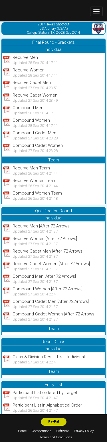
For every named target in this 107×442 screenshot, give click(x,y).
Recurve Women (29, 70)
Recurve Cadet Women (35, 95)
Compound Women (31, 120)
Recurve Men (25, 57)
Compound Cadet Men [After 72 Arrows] (51, 301)
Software (62, 431)
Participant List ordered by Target (45, 392)
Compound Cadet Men (34, 132)
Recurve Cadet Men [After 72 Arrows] (48, 251)
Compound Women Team (37, 193)
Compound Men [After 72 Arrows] (44, 276)
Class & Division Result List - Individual (49, 356)
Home (22, 431)
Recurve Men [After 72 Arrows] (41, 226)
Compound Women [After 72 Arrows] (47, 288)
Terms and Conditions (56, 437)
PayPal (53, 421)
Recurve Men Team (31, 168)
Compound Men (28, 107)
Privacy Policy (84, 431)
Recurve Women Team (34, 180)
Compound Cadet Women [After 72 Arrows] (54, 314)
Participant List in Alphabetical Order (47, 405)
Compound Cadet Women (38, 145)
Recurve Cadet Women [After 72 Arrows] (51, 263)
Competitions (41, 431)
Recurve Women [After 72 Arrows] (45, 238)
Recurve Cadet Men (32, 82)
